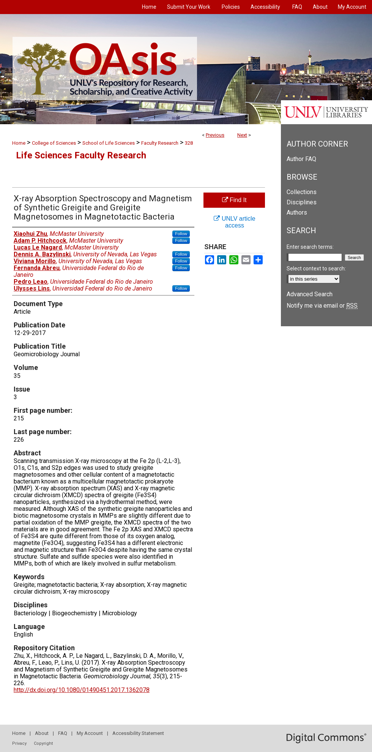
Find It (234, 200)
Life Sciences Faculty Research (81, 155)
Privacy (19, 743)
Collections (302, 192)
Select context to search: (316, 268)
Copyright (43, 743)
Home (18, 143)
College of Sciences (54, 143)
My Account (90, 733)
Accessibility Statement (138, 733)
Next (242, 135)
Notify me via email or (322, 305)
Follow (181, 233)
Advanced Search (310, 294)
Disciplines (302, 202)
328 (189, 143)
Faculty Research (159, 143)
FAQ (62, 733)
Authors (297, 212)
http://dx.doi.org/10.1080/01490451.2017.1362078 (82, 690)
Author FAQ (301, 159)
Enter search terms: (310, 247)
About (42, 733)
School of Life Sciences (108, 143)
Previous (215, 135)
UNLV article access (234, 222)
